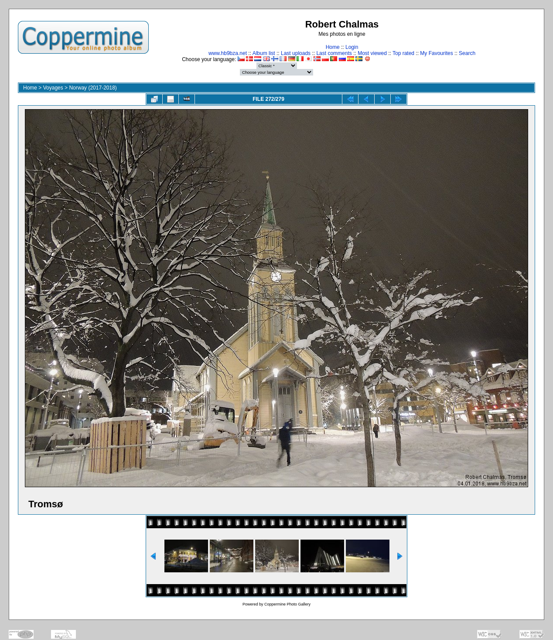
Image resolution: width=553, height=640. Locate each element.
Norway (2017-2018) (92, 88)
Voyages (53, 88)
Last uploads (296, 53)
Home (333, 47)
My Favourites (436, 53)
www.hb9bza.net (227, 53)
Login (351, 47)
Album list (264, 53)
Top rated (403, 53)
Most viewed (372, 53)
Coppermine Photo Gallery (287, 604)
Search (467, 53)
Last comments (334, 53)
